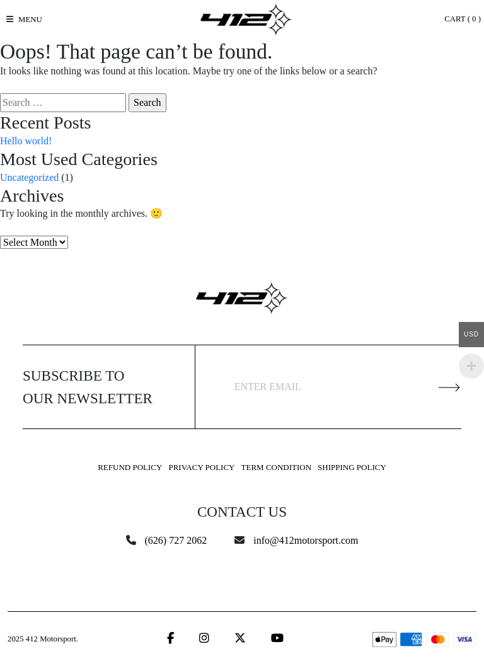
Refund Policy (130, 467)
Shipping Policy (352, 467)
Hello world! (26, 140)
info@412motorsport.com (305, 540)
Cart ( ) (462, 18)
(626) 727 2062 (176, 540)
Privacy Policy (201, 467)
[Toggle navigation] (24, 19)
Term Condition (276, 467)
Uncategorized (29, 177)
